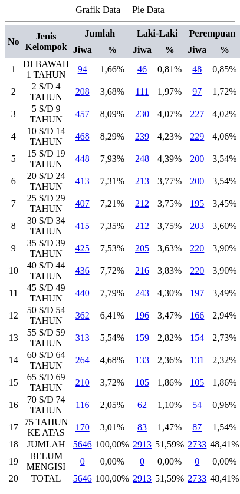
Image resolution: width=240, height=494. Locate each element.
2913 (142, 444)
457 (82, 114)
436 (82, 271)
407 (82, 203)
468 (82, 136)
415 (82, 226)
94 (82, 69)
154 (197, 338)
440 (82, 293)
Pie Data (148, 10)
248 (142, 159)
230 (142, 114)
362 (82, 315)
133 (142, 360)
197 (197, 293)
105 (142, 382)
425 (82, 248)
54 (197, 405)
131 (197, 360)
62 (142, 405)
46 (142, 69)
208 (82, 92)
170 (82, 427)
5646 (82, 444)
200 (197, 159)
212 (142, 203)
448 (82, 159)
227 (197, 114)
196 (142, 315)
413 (82, 181)
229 (197, 136)
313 (82, 338)
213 (142, 181)
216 (142, 271)
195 (197, 203)
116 (82, 405)
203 (197, 226)
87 (197, 427)
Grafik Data (98, 10)
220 (197, 248)
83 (142, 427)
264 (82, 360)
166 (197, 315)
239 (142, 136)
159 (142, 338)
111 (142, 92)
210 (82, 382)
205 (142, 248)
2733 (197, 444)
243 (142, 293)
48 (197, 69)
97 (197, 92)
